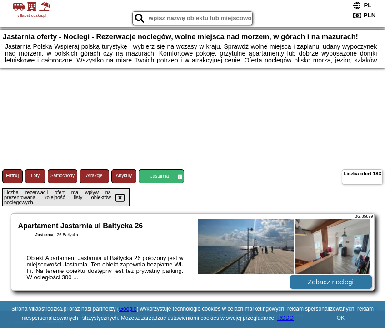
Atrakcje (94, 175)
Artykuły (124, 175)
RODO (285, 318)
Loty (35, 175)
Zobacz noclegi (331, 282)
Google (128, 309)
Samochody (62, 175)
